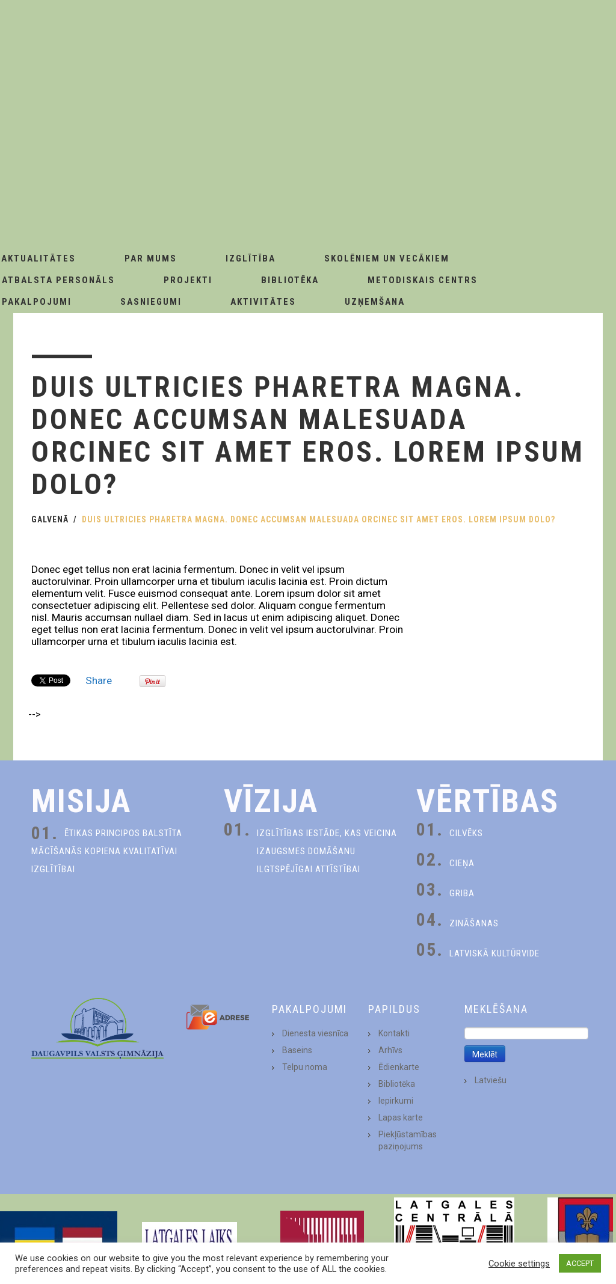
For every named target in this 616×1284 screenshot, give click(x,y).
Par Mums (151, 258)
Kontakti (394, 1033)
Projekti (188, 280)
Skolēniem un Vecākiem (386, 258)
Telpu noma (304, 1067)
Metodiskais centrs (423, 280)
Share (98, 680)
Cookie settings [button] (519, 1263)
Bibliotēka (290, 280)
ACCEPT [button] (580, 1263)
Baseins (297, 1050)
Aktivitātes (263, 301)
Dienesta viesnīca (315, 1033)
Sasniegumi (151, 301)
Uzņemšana (375, 301)
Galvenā (50, 519)
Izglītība (251, 258)
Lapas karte (400, 1117)
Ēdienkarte (398, 1067)
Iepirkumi (395, 1100)
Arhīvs (390, 1050)
